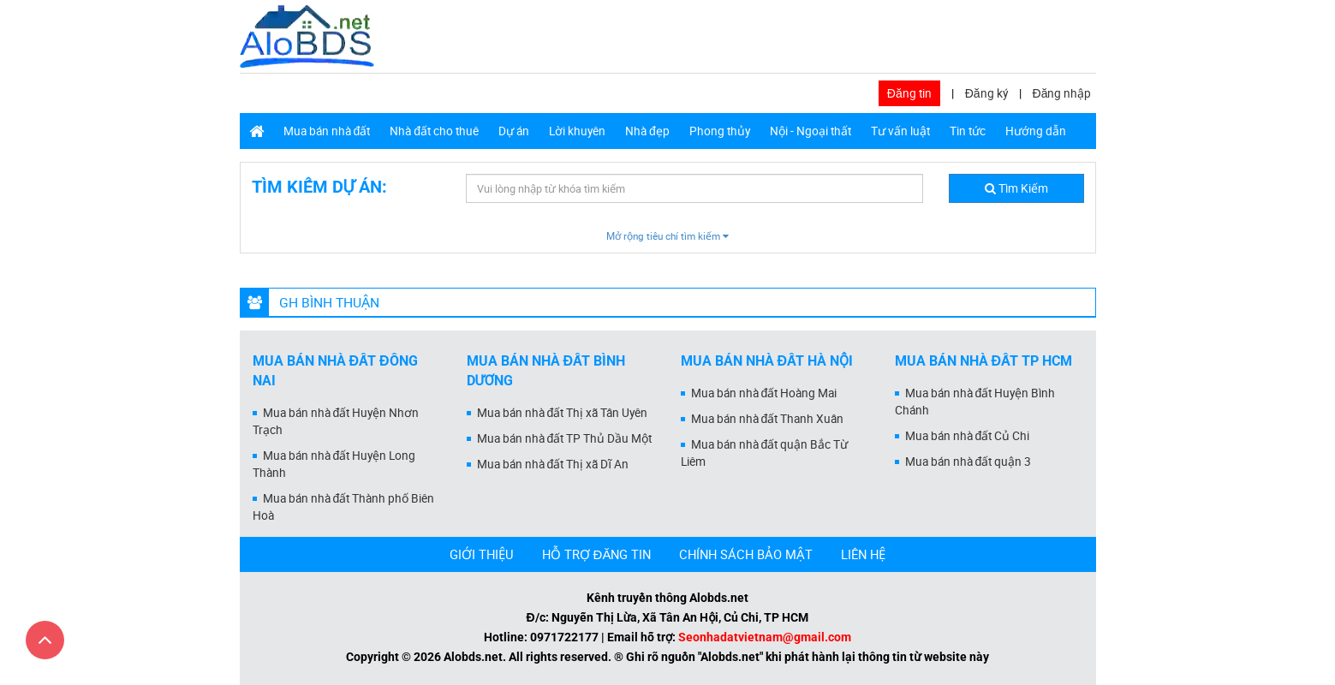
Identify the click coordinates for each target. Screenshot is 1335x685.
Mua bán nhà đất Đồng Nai (335, 371)
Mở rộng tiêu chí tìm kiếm (667, 235)
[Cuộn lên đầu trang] (45, 640)
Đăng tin (909, 93)
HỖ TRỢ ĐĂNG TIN (597, 554)
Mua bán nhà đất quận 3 (968, 461)
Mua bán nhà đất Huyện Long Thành (334, 464)
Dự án (513, 131)
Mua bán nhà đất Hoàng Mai (764, 393)
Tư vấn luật (900, 131)
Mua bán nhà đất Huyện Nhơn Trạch (336, 421)
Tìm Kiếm (1016, 188)
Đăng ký (986, 93)
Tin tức (968, 131)
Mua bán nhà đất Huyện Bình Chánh (975, 401)
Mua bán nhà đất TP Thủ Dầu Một (565, 438)
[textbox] (694, 188)
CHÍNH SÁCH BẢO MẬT (746, 554)
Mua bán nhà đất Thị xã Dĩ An (553, 464)
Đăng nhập (1062, 93)
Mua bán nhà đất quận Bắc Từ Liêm (765, 453)
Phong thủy (719, 131)
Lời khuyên (577, 131)
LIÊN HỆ (863, 554)
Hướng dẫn (1035, 131)
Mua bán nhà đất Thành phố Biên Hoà (344, 507)
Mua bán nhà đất (327, 131)
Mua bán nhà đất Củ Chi (967, 436)
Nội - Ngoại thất (810, 131)
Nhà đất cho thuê (434, 131)
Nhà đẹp (647, 131)
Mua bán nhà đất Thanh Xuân (767, 418)
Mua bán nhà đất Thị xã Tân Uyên (562, 412)
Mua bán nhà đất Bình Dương (546, 371)
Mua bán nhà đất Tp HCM (984, 361)
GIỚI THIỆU (482, 554)
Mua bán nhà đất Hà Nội (767, 361)
